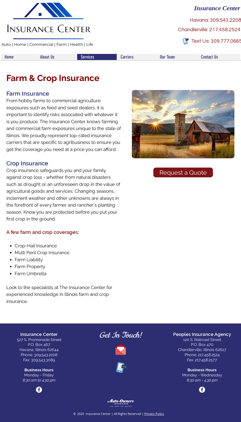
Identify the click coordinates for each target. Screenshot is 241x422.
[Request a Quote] (183, 172)
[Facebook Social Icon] (39, 390)
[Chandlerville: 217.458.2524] (209, 29)
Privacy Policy (154, 414)
